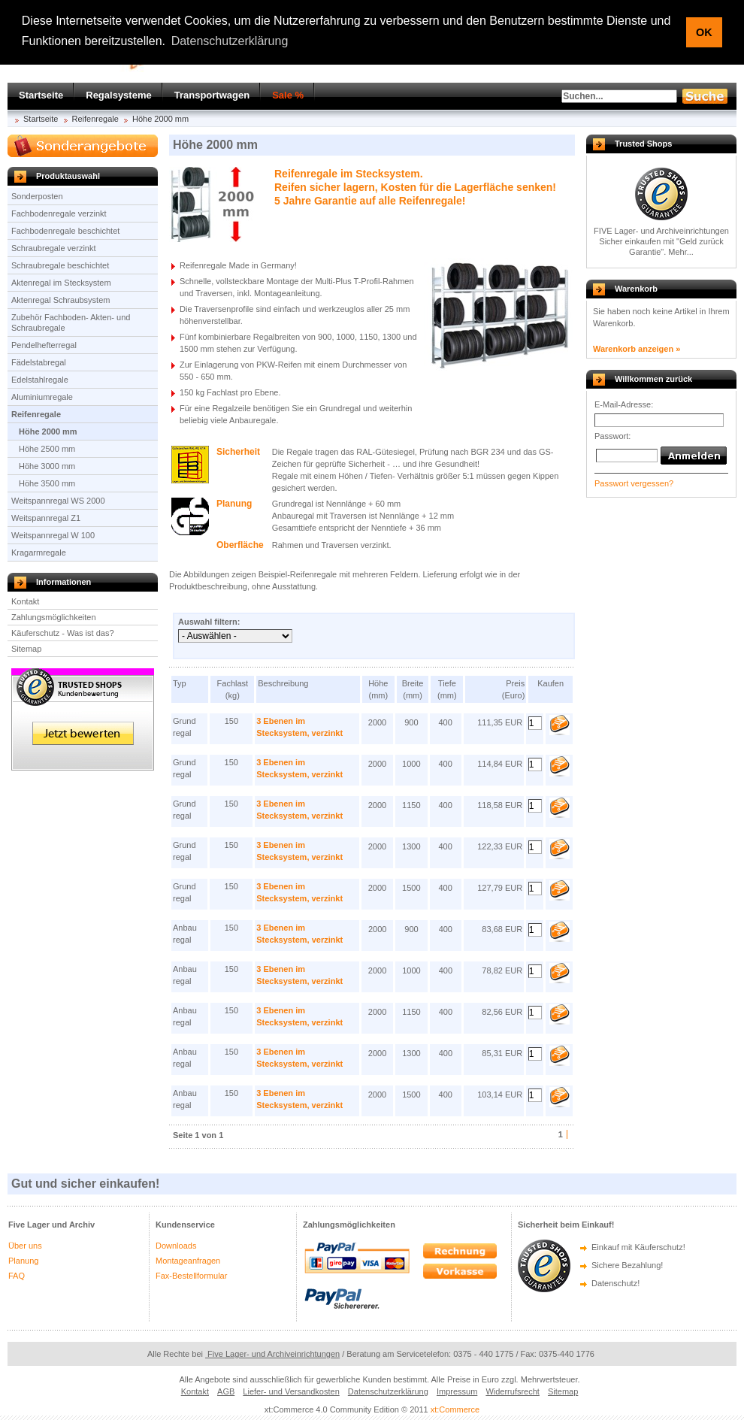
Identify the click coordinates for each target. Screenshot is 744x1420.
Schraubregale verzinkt (53, 248)
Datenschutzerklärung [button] (230, 41)
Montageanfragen (188, 1260)
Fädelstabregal (38, 362)
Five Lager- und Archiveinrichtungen (272, 1353)
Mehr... (681, 251)
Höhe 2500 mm (47, 448)
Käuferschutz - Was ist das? (62, 632)
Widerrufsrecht (512, 1391)
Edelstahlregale (39, 379)
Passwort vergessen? (633, 483)
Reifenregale (95, 118)
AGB (225, 1391)
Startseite (41, 95)
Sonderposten (37, 196)
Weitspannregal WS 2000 (58, 500)
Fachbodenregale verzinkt (59, 213)
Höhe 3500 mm (47, 483)
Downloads (176, 1245)
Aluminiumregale (42, 396)
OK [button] (704, 32)
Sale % (288, 95)
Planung (23, 1260)
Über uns (25, 1245)
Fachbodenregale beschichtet (65, 230)
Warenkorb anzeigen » (636, 348)
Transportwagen (212, 95)
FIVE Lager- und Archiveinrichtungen (661, 230)
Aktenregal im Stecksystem (61, 282)
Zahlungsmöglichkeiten (53, 617)
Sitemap (26, 648)
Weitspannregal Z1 (45, 517)
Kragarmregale (38, 552)
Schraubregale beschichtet (60, 265)
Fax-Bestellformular (191, 1275)
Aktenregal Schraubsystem (60, 299)
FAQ (16, 1275)
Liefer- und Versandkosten (291, 1391)
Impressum (457, 1391)
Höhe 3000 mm (47, 466)
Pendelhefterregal (44, 345)
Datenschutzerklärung (388, 1391)
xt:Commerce (455, 1409)
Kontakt (25, 601)
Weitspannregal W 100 (53, 535)
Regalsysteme (118, 95)
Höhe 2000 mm (160, 118)
